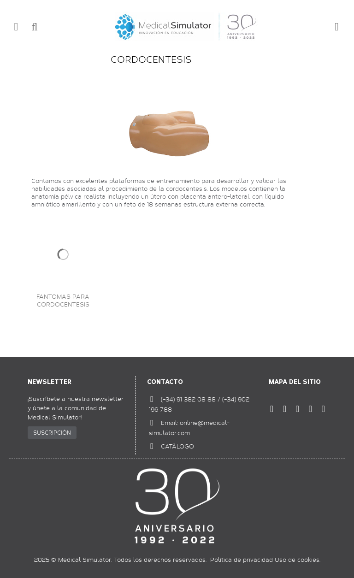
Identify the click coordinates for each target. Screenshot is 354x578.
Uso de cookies (297, 559)
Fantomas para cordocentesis (62, 300)
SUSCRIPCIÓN (52, 432)
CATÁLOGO (177, 446)
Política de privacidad (241, 559)
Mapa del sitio (295, 381)
